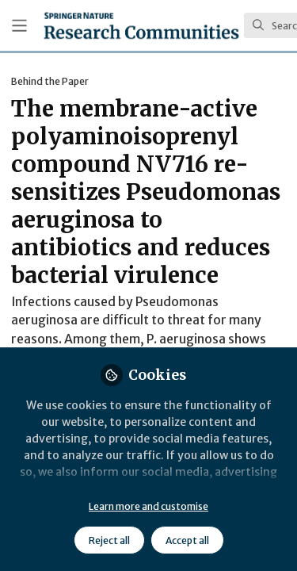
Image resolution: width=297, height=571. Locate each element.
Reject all (109, 540)
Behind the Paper (50, 81)
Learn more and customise (148, 506)
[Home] (141, 25)
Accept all (187, 540)
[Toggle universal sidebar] (19, 25)
